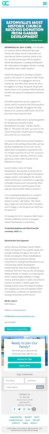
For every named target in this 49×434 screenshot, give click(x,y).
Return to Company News (17, 329)
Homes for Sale (24, 359)
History (36, 420)
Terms (25, 423)
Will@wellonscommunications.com (20, 316)
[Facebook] (14, 409)
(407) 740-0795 (23, 405)
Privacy (33, 423)
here (20, 231)
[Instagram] (24, 409)
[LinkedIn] (29, 409)
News (36, 417)
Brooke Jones (36, 40)
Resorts (28, 417)
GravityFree (23, 430)
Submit (40, 387)
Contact (16, 423)
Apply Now (24, 365)
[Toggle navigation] (45, 3)
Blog (27, 420)
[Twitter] (19, 409)
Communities (16, 417)
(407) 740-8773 (24, 402)
